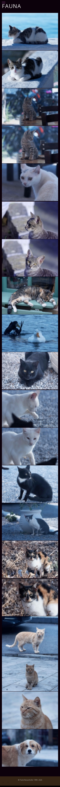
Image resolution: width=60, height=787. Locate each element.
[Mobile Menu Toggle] (3, 2)
